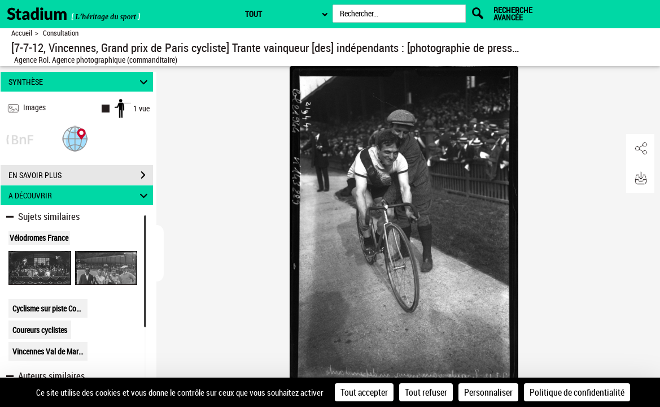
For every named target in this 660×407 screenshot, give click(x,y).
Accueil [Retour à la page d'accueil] (21, 33)
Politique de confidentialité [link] (577, 392)
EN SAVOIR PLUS (80, 175)
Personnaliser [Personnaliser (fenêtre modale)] (488, 392)
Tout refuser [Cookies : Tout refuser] (426, 392)
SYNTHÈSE (79, 82)
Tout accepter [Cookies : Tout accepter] (364, 392)
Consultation (60, 33)
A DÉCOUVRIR (79, 195)
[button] (75, 138)
